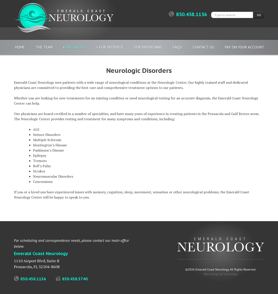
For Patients (111, 47)
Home (20, 47)
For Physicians (148, 47)
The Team (44, 47)
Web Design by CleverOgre (221, 274)
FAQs (177, 47)
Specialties (76, 47)
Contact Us (203, 47)
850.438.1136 (188, 14)
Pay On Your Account (244, 47)
